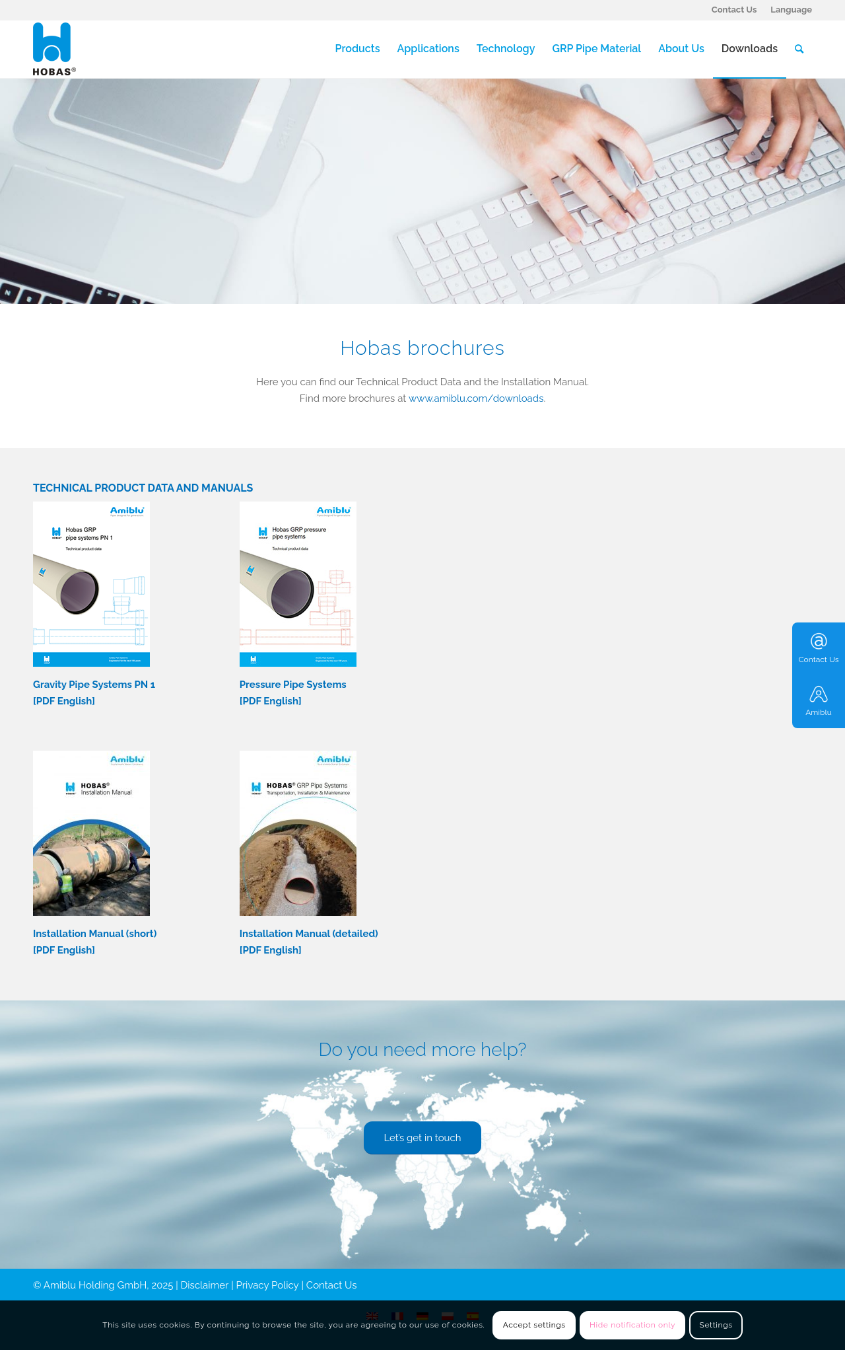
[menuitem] (734, 10)
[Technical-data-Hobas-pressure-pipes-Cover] (298, 584)
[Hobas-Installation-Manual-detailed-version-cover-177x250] (298, 833)
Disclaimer (205, 1285)
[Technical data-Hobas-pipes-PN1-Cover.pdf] (91, 584)
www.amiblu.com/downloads (476, 398)
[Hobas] (54, 49)
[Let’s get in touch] (422, 1137)
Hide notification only (632, 1325)
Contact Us (734, 10)
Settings (716, 1325)
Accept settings (534, 1325)
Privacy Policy (267, 1285)
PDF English (64, 701)
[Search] (799, 49)
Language (791, 10)
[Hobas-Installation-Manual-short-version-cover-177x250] (91, 833)
